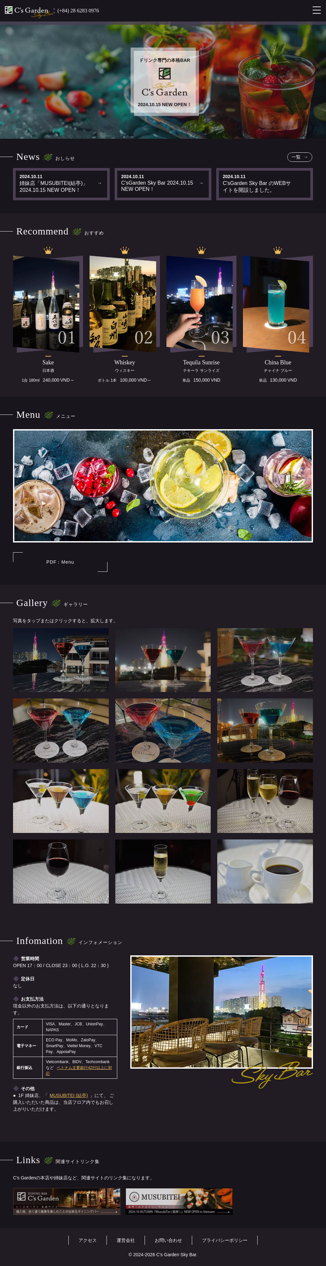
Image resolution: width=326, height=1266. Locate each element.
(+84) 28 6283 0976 (78, 10)
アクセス (87, 1240)
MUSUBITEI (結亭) (69, 1095)
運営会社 (126, 1240)
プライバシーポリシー (225, 1240)
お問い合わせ (168, 1240)
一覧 (296, 157)
